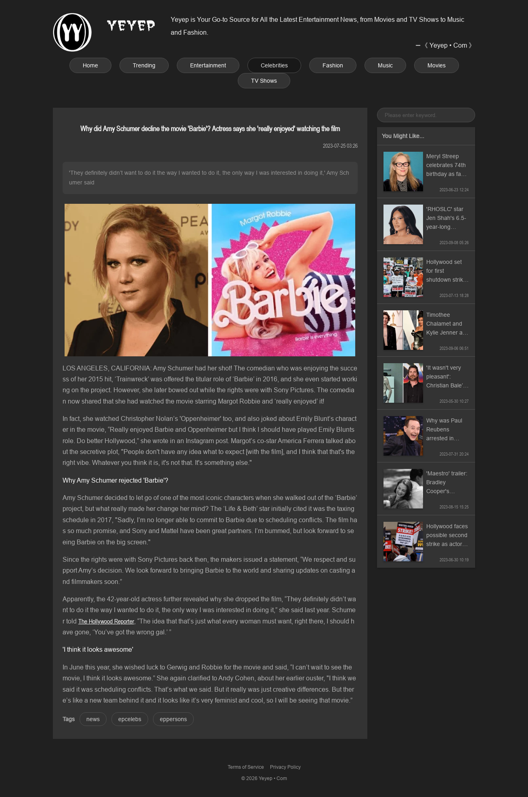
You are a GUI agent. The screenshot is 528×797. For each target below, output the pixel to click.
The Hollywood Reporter (106, 621)
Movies (436, 65)
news (93, 719)
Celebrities (274, 65)
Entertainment (208, 65)
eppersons (173, 719)
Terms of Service (246, 767)
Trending (144, 65)
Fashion (333, 65)
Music (385, 65)
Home (90, 65)
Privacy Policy (285, 767)
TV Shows (264, 80)
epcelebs (129, 719)
